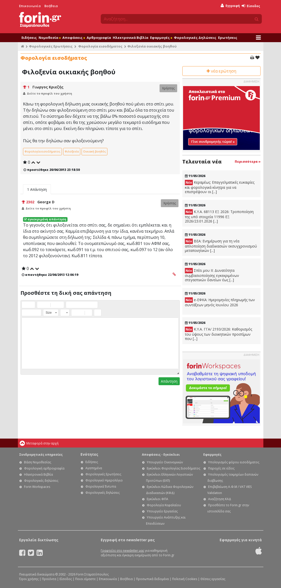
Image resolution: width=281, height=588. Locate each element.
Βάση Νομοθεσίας (37, 462)
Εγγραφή (230, 6)
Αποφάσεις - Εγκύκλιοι (161, 454)
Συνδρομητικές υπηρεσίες (41, 454)
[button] (25, 305)
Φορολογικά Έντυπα (100, 486)
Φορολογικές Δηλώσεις (195, 37)
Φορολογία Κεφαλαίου (164, 505)
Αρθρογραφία (99, 37)
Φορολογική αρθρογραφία (44, 468)
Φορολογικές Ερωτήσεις (51, 46)
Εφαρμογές (161, 37)
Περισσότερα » (248, 161)
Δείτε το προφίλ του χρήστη (49, 93)
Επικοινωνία (30, 6)
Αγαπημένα (93, 468)
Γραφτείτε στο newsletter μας (122, 550)
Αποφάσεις (73, 37)
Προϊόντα (49, 579)
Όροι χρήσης (29, 579)
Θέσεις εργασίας (212, 579)
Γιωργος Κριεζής (47, 87)
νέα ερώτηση (221, 71)
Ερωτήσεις (227, 37)
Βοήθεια (51, 6)
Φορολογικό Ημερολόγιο (104, 480)
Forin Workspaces (37, 487)
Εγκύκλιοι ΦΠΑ (157, 499)
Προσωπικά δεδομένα (152, 579)
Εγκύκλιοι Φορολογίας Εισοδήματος (173, 468)
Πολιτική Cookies (184, 579)
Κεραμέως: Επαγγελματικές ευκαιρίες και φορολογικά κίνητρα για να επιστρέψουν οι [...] (219, 187)
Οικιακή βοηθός (94, 151)
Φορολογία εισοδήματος (100, 46)
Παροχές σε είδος (221, 468)
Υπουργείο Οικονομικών (165, 462)
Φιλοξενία (72, 151)
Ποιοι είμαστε (85, 579)
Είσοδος (251, 6)
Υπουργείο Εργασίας (162, 511)
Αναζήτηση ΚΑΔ (219, 499)
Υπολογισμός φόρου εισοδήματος (233, 462)
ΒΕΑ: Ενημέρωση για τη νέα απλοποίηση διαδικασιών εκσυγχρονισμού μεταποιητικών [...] (221, 246)
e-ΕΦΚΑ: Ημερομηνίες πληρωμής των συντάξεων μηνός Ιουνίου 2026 (220, 302)
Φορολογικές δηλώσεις (41, 480)
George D (45, 201)
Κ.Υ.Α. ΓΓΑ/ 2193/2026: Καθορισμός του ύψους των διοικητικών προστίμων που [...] (218, 334)
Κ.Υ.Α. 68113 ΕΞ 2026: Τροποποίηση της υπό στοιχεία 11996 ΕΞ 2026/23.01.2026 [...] (219, 216)
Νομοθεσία (50, 37)
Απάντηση (169, 381)
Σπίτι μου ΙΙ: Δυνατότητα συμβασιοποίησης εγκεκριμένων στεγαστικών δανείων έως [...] (212, 275)
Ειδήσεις (29, 37)
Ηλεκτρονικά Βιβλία (130, 37)
